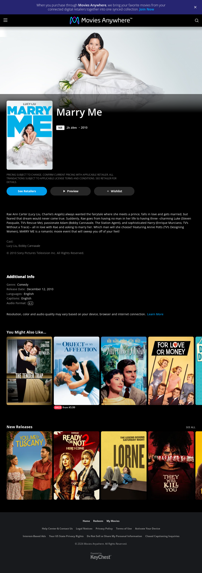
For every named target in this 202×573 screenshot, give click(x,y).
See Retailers (27, 191)
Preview (70, 191)
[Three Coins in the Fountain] (124, 371)
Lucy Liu (12, 246)
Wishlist (114, 191)
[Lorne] (124, 465)
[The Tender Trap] (29, 371)
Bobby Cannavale (29, 246)
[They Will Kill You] (171, 465)
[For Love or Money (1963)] (171, 371)
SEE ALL (190, 427)
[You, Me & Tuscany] (29, 465)
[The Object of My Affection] (76, 373)
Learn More (155, 314)
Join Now (146, 9)
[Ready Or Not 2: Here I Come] (76, 465)
